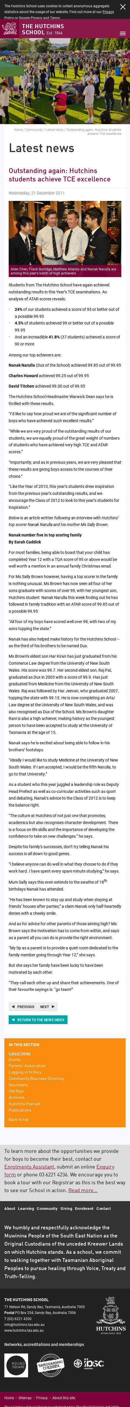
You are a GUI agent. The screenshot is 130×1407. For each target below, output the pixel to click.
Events (15, 1041)
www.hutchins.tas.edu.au (24, 1311)
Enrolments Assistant (29, 1148)
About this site (63, 1379)
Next (44, 988)
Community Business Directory (36, 1060)
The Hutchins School (43, 11)
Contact (103, 1189)
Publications (20, 1092)
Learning (26, 1189)
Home (18, 111)
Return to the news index (41, 1001)
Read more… (83, 1172)
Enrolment (84, 1189)
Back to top (19, 1101)
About (9, 1189)
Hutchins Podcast (25, 1085)
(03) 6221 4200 (19, 1300)
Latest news (54, 111)
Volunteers (18, 1066)
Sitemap (25, 1379)
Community (34, 111)
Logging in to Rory (25, 1054)
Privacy (42, 1379)
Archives (16, 1079)
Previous (25, 988)
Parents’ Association (27, 1047)
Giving (66, 1189)
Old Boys (16, 1073)
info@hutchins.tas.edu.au (24, 1305)
